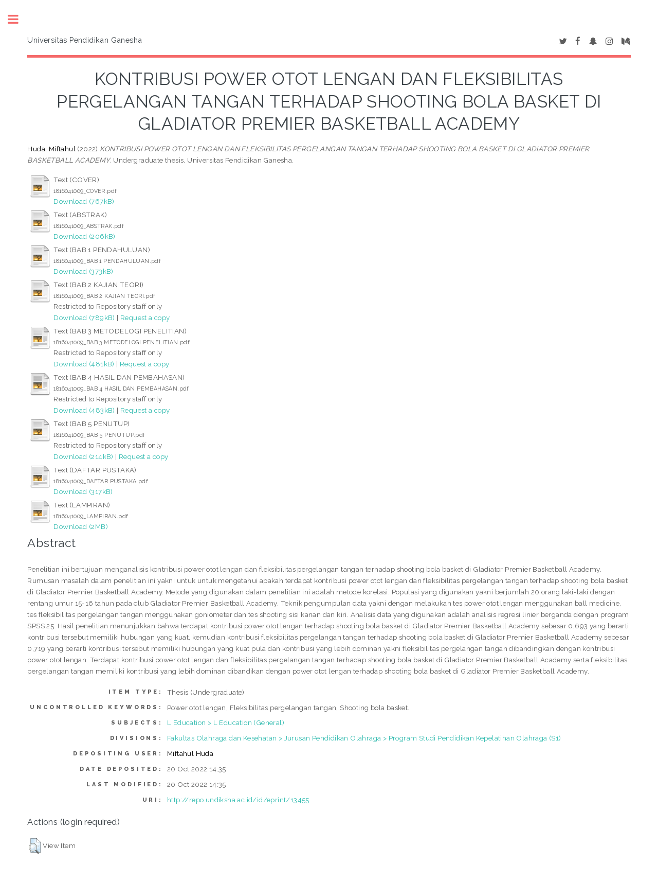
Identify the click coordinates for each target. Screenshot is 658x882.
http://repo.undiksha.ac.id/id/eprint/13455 (238, 800)
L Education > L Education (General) (225, 722)
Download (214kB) (83, 456)
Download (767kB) (83, 201)
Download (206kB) (84, 236)
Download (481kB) (83, 364)
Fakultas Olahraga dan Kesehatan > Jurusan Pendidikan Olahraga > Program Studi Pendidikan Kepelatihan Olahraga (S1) (364, 738)
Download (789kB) (84, 317)
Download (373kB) (83, 271)
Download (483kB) (84, 410)
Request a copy (145, 317)
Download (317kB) (83, 491)
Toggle (18, 19)
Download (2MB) (80, 526)
